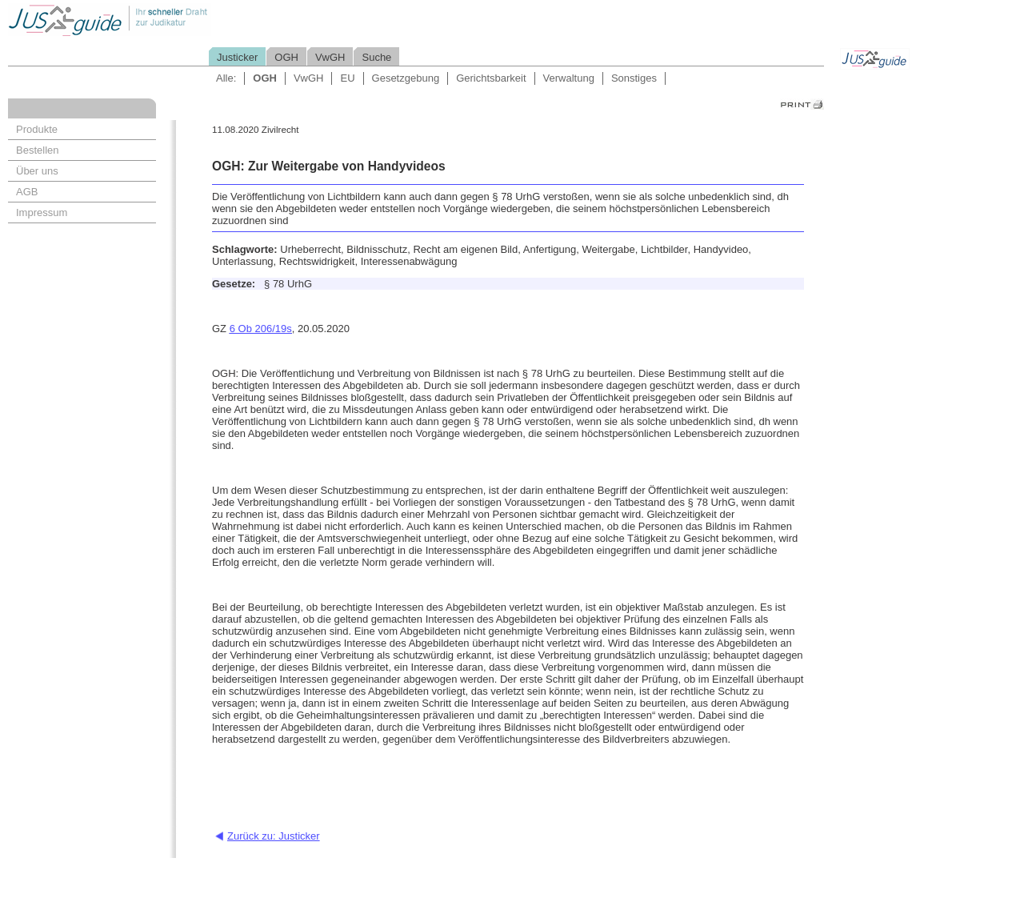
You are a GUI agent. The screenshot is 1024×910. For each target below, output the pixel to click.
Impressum (41, 212)
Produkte (37, 129)
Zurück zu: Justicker (273, 836)
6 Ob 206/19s (261, 329)
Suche (376, 57)
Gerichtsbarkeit (491, 78)
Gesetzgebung (406, 78)
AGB (27, 192)
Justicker (237, 57)
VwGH (330, 57)
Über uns (37, 171)
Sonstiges (634, 78)
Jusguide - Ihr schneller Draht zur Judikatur (161, 19)
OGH (286, 57)
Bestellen (37, 150)
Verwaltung (568, 78)
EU (347, 78)
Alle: (226, 78)
